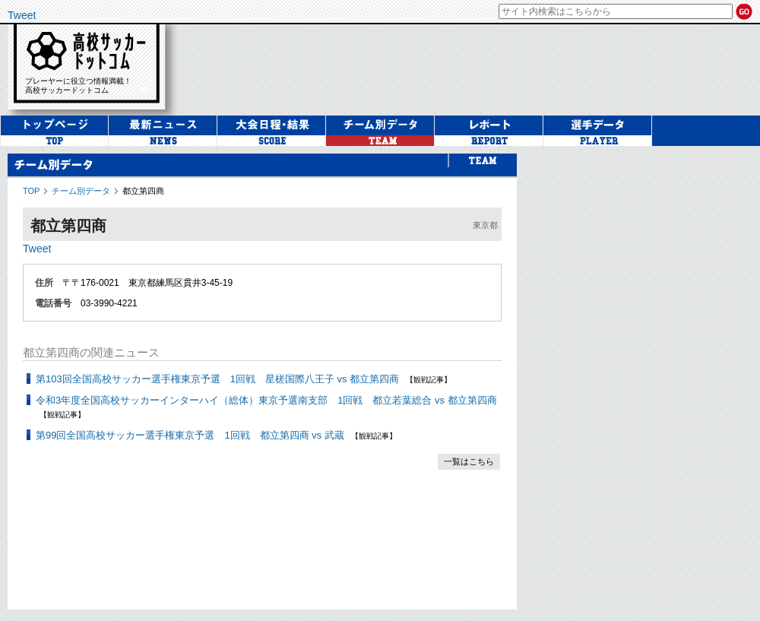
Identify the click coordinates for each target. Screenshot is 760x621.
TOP (31, 190)
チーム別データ (81, 190)
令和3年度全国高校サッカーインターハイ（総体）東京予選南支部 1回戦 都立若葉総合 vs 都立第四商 (266, 400)
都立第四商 (143, 190)
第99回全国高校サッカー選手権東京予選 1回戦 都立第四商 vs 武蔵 (190, 435)
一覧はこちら (469, 461)
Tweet (22, 15)
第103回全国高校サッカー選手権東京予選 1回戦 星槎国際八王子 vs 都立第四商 (217, 379)
